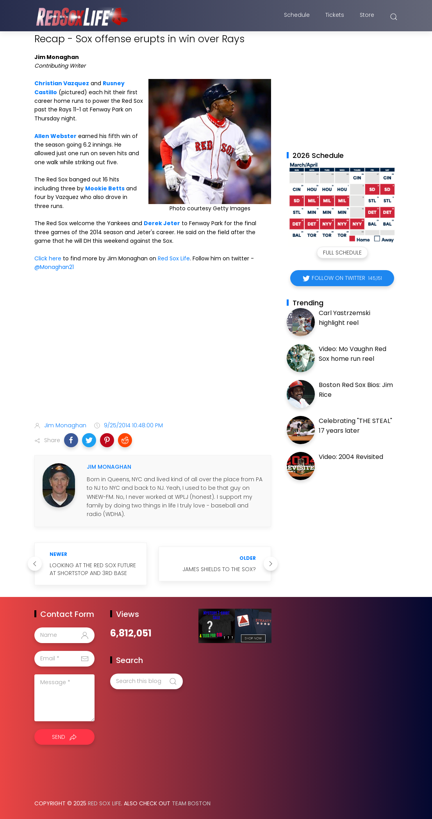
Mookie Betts (105, 188)
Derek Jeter (162, 223)
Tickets (334, 17)
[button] (71, 440)
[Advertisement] (152, 354)
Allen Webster (55, 136)
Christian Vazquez (61, 83)
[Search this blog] (146, 681)
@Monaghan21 (54, 267)
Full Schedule (342, 252)
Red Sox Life (174, 258)
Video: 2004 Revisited (351, 456)
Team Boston (191, 803)
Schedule (297, 17)
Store (367, 17)
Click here (47, 258)
